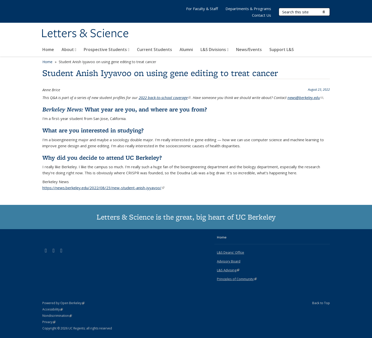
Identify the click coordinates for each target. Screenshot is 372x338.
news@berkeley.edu (305, 97)
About (69, 49)
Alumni (186, 49)
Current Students (154, 49)
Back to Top (321, 303)
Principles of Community (237, 279)
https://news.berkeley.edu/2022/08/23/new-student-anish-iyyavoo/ (103, 187)
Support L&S (281, 49)
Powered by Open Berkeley (63, 303)
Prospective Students (106, 49)
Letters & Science (85, 33)
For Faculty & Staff (202, 8)
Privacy (48, 322)
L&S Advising (228, 270)
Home (48, 49)
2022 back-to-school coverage (165, 97)
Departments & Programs (248, 8)
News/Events (249, 49)
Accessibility (52, 309)
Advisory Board (228, 261)
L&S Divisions (214, 49)
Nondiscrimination (57, 315)
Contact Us (261, 15)
